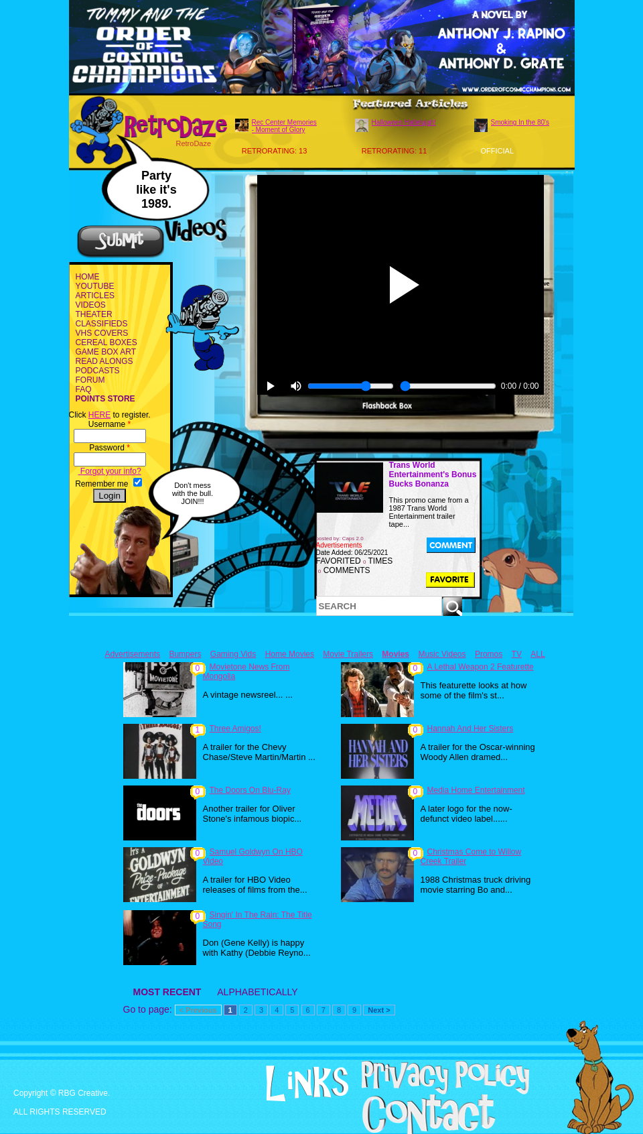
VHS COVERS (102, 333)
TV (517, 654)
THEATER (94, 314)
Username (109, 424)
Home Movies (289, 654)
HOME (88, 276)
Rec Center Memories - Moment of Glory (284, 126)
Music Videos (442, 654)
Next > (379, 1010)
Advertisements (132, 654)
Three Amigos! (235, 728)
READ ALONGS (104, 361)
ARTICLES (95, 295)
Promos (488, 654)
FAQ (84, 389)
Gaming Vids (233, 654)
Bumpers (185, 654)
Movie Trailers (348, 654)
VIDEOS (91, 305)
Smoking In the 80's (520, 122)
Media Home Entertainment (476, 790)
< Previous (198, 1010)
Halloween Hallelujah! (404, 122)
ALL (537, 654)
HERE (99, 415)
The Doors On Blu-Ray (250, 790)
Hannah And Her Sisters (470, 728)
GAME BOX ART (106, 352)
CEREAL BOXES (106, 342)
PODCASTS (98, 370)
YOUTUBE (95, 286)
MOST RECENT (167, 992)
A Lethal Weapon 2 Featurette (480, 667)
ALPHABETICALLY (257, 992)
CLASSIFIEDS (102, 323)
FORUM (90, 380)
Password (109, 447)
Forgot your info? (109, 471)
